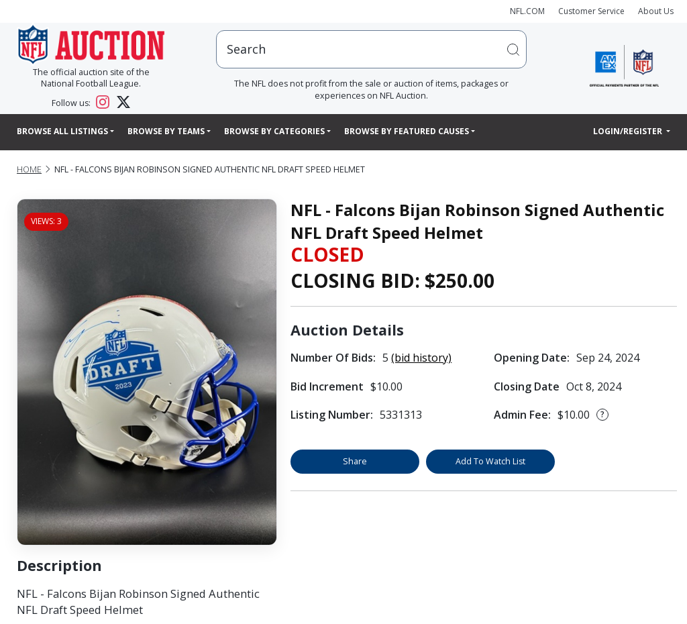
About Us (656, 11)
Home (29, 169)
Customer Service (591, 11)
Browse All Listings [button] (62, 131)
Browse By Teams (166, 131)
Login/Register (628, 131)
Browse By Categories (274, 131)
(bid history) (421, 357)
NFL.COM (527, 11)
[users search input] (371, 49)
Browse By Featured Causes (406, 131)
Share (355, 461)
